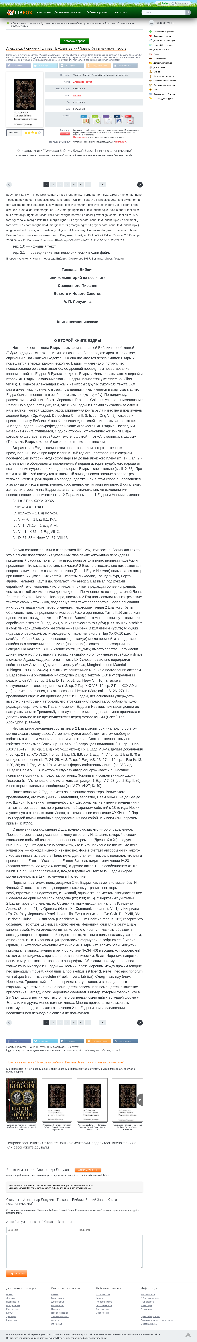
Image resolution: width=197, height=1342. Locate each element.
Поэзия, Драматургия (163, 98)
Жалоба (65, 134)
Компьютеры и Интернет (165, 94)
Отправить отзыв (17, 1274)
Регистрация (181, 3)
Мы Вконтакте (128, 66)
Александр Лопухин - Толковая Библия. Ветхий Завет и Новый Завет (21, 1127)
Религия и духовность (164, 76)
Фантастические (104, 1301)
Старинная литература (164, 85)
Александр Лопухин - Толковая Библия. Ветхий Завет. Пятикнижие (127, 1127)
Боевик (9, 1294)
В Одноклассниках (103, 66)
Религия (77, 95)
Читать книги (44, 12)
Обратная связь (149, 1323)
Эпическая (56, 1323)
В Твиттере (45, 66)
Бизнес (157, 72)
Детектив (10, 1298)
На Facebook (18, 66)
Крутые (10, 1312)
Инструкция (120, 142)
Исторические (13, 1305)
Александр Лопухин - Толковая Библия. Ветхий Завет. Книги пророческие (57, 1127)
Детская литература (163, 63)
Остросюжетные (104, 1305)
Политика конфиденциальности (157, 1320)
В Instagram (72, 66)
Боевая (54, 1294)
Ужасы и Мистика (60, 1316)
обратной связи (98, 1337)
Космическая (57, 1305)
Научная (55, 1309)
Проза (156, 54)
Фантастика (120, 12)
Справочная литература (165, 81)
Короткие (100, 1298)
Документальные (161, 49)
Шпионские (11, 1320)
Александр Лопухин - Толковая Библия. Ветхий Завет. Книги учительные (92, 1127)
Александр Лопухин (83, 82)
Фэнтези (55, 1320)
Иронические (12, 1301)
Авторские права (74, 41)
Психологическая (59, 1312)
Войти (165, 3)
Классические (13, 1309)
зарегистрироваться (41, 1188)
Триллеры (11, 1316)
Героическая (57, 1298)
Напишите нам (80, 137)
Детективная (57, 1301)
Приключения (160, 58)
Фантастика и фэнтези (164, 32)
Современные (103, 1309)
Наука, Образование (163, 45)
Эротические (102, 1312)
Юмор (156, 89)
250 (102, 185)
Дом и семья (159, 67)
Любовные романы (97, 12)
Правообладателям (150, 1316)
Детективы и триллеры (68, 12)
